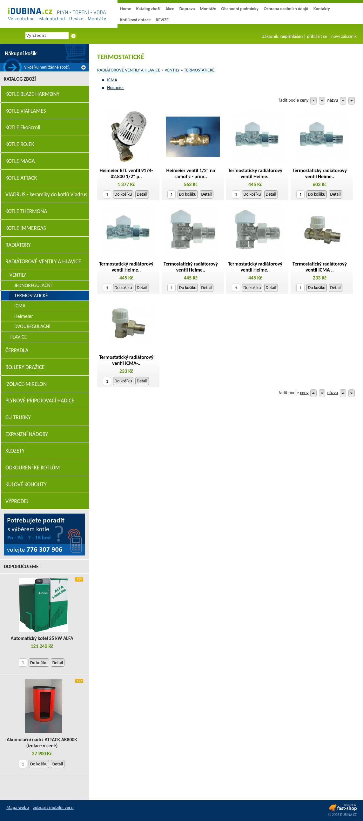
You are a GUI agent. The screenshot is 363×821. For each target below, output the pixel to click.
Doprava (187, 8)
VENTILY (172, 70)
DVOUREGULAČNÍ (32, 326)
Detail (142, 194)
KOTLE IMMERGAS (25, 228)
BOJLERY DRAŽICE (24, 367)
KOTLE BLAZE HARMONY (32, 94)
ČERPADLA (17, 350)
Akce (169, 8)
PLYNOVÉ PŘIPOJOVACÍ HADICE (39, 400)
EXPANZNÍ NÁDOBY (26, 434)
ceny (304, 100)
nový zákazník (344, 36)
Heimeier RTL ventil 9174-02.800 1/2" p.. (126, 173)
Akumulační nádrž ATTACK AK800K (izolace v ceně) (42, 743)
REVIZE (162, 20)
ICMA (112, 80)
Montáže (208, 8)
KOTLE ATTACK (21, 178)
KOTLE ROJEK (19, 144)
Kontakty (321, 8)
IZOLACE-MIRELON (26, 384)
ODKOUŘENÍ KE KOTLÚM (32, 467)
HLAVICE (18, 337)
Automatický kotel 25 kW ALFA (41, 638)
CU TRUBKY (18, 417)
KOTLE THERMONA (26, 211)
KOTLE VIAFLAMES (25, 111)
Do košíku (123, 194)
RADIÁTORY (18, 245)
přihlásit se (317, 36)
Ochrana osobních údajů (286, 8)
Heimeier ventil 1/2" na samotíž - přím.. (190, 173)
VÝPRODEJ (16, 501)
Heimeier (115, 87)
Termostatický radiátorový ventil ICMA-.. (319, 267)
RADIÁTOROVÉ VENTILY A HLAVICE (128, 70)
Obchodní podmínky (240, 8)
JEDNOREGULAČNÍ (33, 285)
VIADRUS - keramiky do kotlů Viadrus (46, 194)
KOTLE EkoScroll (22, 127)
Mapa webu (17, 807)
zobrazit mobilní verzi (53, 807)
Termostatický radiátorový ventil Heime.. (255, 173)
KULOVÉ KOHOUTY (26, 484)
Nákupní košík (21, 53)
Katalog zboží (148, 8)
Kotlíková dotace (135, 20)
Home (125, 8)
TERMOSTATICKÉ (199, 70)
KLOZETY (14, 451)
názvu (332, 100)
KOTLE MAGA (20, 161)
